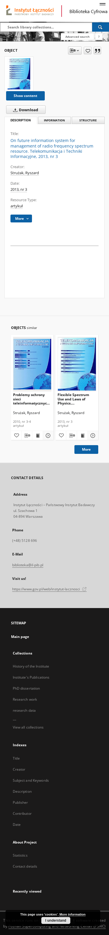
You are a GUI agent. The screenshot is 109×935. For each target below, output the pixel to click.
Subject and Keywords (31, 780)
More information (72, 914)
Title (16, 758)
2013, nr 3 (18, 189)
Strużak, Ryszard (24, 172)
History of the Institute (31, 666)
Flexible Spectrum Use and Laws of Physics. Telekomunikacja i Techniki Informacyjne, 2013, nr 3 (75, 398)
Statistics (20, 855)
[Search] (100, 27)
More (86, 449)
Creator (19, 769)
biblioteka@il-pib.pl (27, 564)
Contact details (25, 866)
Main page (20, 636)
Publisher (20, 802)
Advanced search (77, 37)
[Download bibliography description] (27, 435)
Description (22, 791)
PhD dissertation (26, 688)
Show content (25, 95)
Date (17, 824)
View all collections (28, 727)
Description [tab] (20, 120)
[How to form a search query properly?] (99, 36)
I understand (55, 920)
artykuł (16, 206)
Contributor (22, 813)
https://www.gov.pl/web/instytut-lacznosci (49, 589)
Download (24, 109)
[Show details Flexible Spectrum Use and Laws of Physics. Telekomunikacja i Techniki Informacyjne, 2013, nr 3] (92, 435)
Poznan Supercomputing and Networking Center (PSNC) (57, 926)
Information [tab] (54, 120)
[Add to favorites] (88, 50)
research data (24, 710)
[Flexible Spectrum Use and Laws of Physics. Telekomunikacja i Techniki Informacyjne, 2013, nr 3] (77, 364)
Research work (25, 699)
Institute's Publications (31, 677)
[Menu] (102, 4)
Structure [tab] (88, 120)
